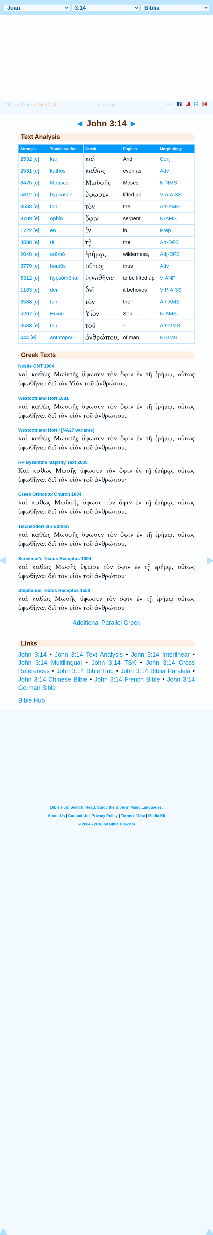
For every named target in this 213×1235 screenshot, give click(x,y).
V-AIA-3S (171, 194)
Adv (164, 171)
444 (24, 337)
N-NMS (168, 183)
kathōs (57, 171)
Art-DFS (169, 242)
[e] (37, 159)
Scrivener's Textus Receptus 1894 (54, 558)
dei (53, 290)
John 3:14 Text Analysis (89, 654)
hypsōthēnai (64, 278)
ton (53, 206)
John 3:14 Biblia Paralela (155, 671)
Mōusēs (59, 183)
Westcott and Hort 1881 (43, 398)
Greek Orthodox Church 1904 (49, 494)
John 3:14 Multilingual (50, 662)
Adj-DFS (170, 254)
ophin (56, 218)
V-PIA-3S (171, 290)
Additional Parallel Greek (107, 622)
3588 (26, 206)
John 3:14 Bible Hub (85, 671)
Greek (27, 105)
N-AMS (168, 218)
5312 (26, 194)
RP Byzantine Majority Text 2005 (52, 462)
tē (52, 242)
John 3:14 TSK (114, 662)
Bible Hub (31, 700)
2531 (26, 171)
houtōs (58, 266)
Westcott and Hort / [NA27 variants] (56, 430)
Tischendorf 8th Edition (43, 526)
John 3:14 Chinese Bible (52, 679)
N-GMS (168, 337)
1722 (26, 230)
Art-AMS (170, 206)
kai (53, 159)
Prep (165, 230)
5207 (26, 313)
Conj (165, 159)
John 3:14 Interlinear (160, 654)
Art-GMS (170, 325)
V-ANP (168, 278)
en (53, 230)
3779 (26, 266)
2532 (26, 159)
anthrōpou (62, 337)
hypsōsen (61, 194)
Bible (11, 105)
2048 (26, 254)
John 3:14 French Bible (127, 679)
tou (53, 325)
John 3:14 (32, 654)
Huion (57, 313)
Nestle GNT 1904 (36, 366)
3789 (26, 218)
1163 (26, 290)
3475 (26, 183)
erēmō (57, 254)
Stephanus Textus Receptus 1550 (54, 590)
